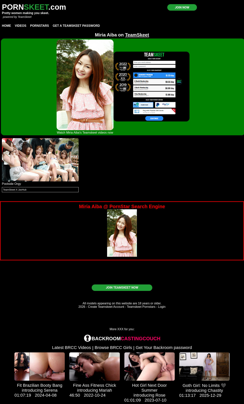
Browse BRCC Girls (113, 347)
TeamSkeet (24, 16)
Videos (20, 25)
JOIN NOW (182, 7)
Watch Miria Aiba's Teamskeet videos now (85, 132)
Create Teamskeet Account (106, 306)
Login (162, 306)
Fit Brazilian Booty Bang (39, 385)
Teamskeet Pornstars (141, 306)
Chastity (215, 390)
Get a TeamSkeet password (76, 25)
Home (6, 25)
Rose (160, 395)
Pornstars (39, 25)
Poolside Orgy (11, 183)
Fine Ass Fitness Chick (94, 385)
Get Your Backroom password (164, 347)
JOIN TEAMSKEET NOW (122, 287)
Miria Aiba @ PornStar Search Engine (122, 206)
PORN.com (34, 7)
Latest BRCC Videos (71, 347)
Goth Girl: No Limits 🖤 (204, 385)
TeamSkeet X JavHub (14, 189)
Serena (51, 390)
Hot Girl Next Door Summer (149, 388)
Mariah (105, 390)
